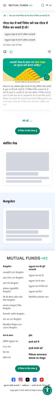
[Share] (49, 52)
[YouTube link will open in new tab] (41, 379)
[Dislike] (4, 52)
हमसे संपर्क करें (36, 348)
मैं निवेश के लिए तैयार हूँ (27, 131)
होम (5, 16)
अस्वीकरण (25, 385)
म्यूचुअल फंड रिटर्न (35, 291)
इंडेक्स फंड (7, 357)
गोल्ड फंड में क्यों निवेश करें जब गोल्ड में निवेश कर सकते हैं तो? (29, 16)
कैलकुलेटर (7, 266)
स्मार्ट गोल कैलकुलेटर (10, 283)
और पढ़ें (27, 120)
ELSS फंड (7, 347)
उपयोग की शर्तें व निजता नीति (41, 385)
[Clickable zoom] (47, 77)
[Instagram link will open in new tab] (20, 379)
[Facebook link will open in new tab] (13, 379)
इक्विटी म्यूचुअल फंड (10, 341)
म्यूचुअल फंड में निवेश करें (38, 286)
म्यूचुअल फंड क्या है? (36, 275)
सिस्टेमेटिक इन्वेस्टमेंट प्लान (39, 297)
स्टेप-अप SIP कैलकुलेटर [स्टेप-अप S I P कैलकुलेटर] (12, 319)
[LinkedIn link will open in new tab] (34, 379)
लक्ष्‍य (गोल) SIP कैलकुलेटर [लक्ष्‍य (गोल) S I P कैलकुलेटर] (13, 278)
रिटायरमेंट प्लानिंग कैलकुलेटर (13, 314)
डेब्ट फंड (6, 352)
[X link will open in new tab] (27, 379)
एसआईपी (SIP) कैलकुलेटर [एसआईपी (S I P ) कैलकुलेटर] (13, 272)
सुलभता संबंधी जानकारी (11, 385)
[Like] (11, 52)
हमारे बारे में (34, 342)
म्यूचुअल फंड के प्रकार (37, 281)
